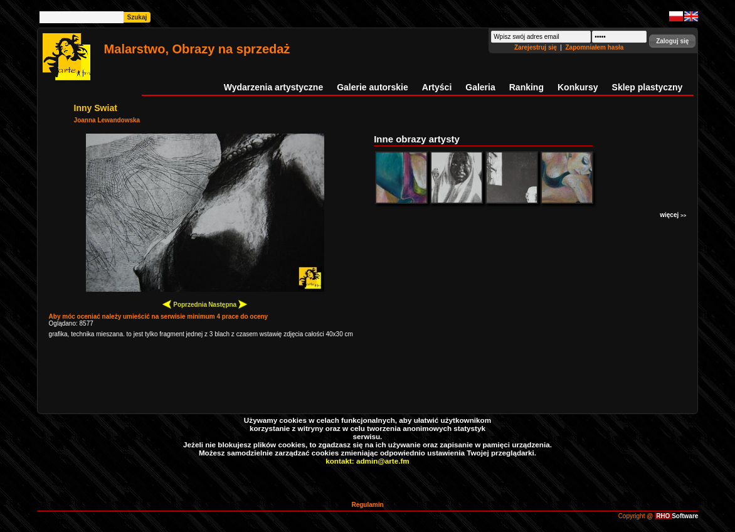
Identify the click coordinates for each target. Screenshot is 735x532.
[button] (672, 41)
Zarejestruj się (536, 47)
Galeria (480, 87)
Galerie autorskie (372, 87)
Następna (227, 304)
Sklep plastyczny (647, 87)
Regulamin (367, 504)
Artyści (437, 87)
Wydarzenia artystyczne (273, 87)
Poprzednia (184, 304)
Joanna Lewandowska (107, 120)
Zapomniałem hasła (595, 47)
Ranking (526, 87)
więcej (673, 214)
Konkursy (578, 87)
